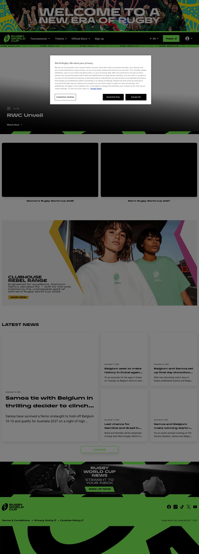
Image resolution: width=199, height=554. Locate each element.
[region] (100, 79)
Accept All (136, 97)
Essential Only (113, 97)
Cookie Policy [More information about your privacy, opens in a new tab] (96, 89)
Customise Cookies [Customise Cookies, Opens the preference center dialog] (65, 97)
